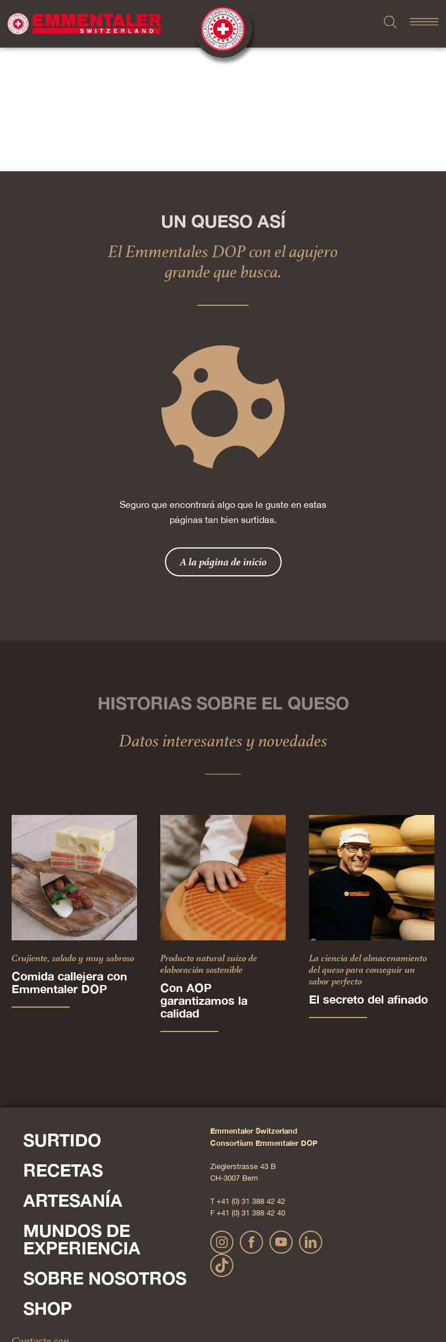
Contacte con (40, 1217)
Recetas (63, 1046)
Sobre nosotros (104, 1154)
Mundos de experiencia (82, 1115)
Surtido (62, 1016)
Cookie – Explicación (391, 1294)
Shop (47, 1184)
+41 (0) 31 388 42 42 (251, 1077)
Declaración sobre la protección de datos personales (217, 1294)
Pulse (23, 1240)
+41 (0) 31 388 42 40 (251, 1089)
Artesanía (73, 1076)
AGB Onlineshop (329, 1294)
